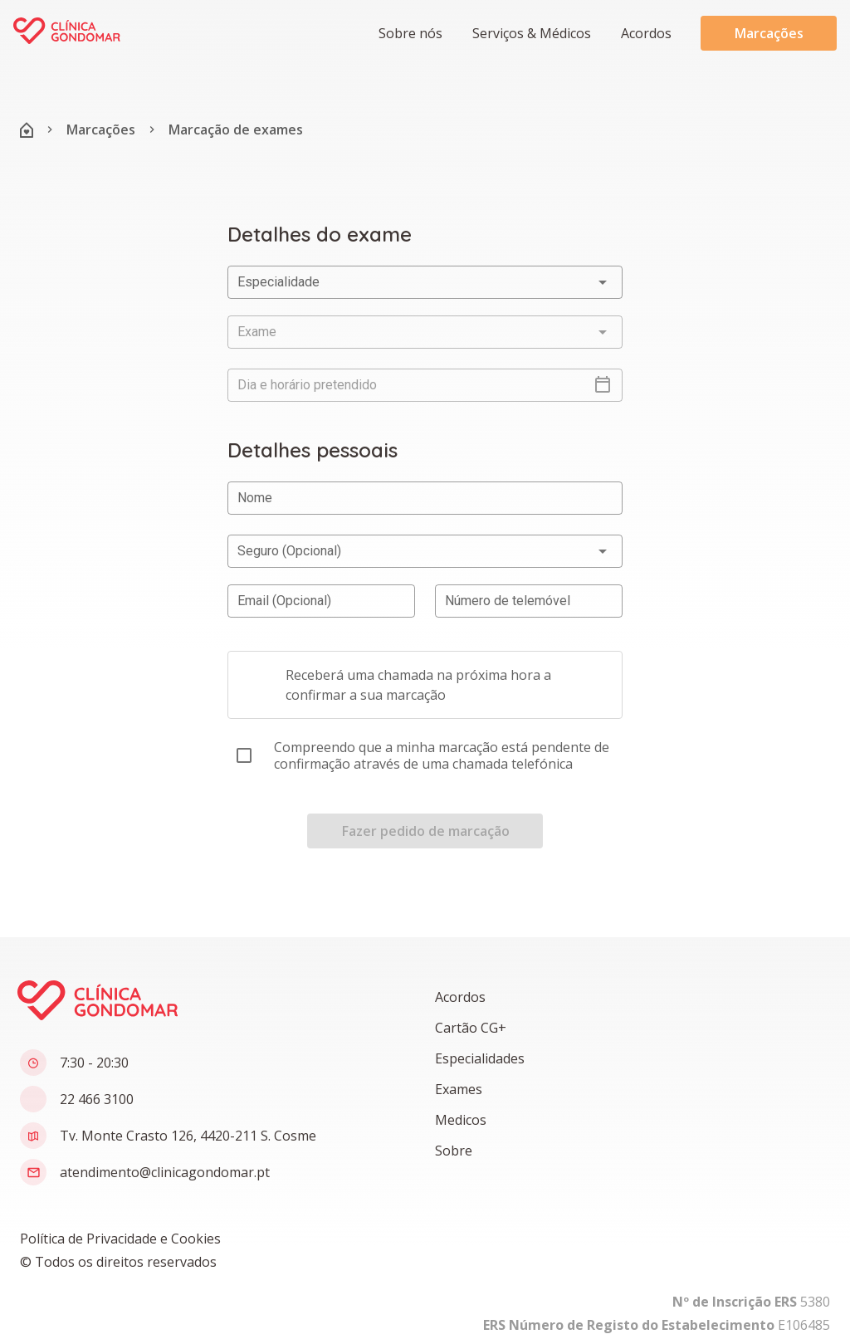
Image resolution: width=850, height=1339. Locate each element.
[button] (530, 33)
